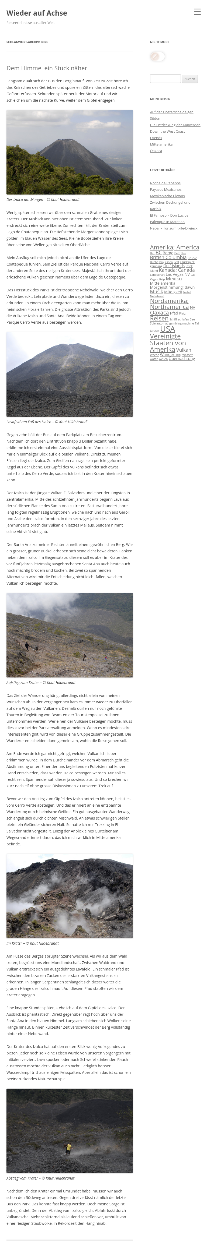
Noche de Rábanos (165, 183)
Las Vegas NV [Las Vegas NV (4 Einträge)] (178, 274)
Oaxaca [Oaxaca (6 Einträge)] (159, 312)
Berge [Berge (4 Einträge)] (168, 252)
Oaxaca (156, 150)
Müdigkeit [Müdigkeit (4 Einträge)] (173, 291)
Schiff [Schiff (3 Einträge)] (173, 319)
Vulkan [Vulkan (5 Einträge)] (183, 350)
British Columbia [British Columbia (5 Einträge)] (168, 257)
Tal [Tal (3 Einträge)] (197, 323)
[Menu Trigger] (197, 11)
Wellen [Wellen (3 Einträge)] (163, 359)
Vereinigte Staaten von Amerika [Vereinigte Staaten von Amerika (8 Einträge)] (168, 342)
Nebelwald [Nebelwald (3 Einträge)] (157, 296)
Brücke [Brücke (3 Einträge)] (192, 258)
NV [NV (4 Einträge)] (192, 307)
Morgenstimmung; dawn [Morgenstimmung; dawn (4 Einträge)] (172, 287)
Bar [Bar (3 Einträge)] (152, 253)
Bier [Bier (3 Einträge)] (183, 253)
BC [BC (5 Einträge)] (159, 252)
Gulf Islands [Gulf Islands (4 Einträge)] (174, 265)
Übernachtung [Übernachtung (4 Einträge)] (182, 358)
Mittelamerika (161, 144)
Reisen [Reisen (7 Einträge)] (159, 318)
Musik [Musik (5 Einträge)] (156, 291)
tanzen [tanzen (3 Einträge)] (154, 331)
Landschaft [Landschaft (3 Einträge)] (157, 275)
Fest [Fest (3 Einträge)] (176, 262)
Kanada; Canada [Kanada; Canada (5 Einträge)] (177, 270)
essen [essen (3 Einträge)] (169, 262)
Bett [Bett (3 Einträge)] (177, 253)
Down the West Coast (167, 131)
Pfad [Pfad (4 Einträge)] (174, 313)
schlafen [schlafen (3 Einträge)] (183, 319)
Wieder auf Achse (36, 13)
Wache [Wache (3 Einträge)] (154, 355)
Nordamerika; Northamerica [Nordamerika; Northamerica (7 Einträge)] (169, 304)
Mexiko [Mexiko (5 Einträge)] (174, 278)
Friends (156, 137)
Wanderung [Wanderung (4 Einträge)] (170, 354)
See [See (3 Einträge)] (192, 319)
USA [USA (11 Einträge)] (167, 328)
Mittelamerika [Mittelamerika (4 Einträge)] (162, 283)
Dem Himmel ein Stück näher (46, 68)
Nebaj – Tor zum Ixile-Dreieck (174, 228)
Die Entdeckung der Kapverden (175, 124)
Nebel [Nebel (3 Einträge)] (187, 292)
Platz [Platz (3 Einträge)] (182, 313)
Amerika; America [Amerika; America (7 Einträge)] (174, 247)
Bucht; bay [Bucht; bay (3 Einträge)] (157, 262)
